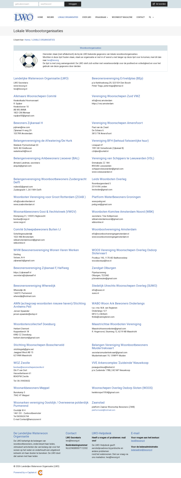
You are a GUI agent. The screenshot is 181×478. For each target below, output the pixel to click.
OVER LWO (86, 17)
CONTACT (140, 17)
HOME (40, 17)
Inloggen (73, 4)
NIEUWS (50, 17)
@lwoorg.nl (138, 440)
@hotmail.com (103, 410)
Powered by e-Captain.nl (29, 472)
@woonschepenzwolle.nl (29, 367)
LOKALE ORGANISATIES (68, 17)
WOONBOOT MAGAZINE (122, 17)
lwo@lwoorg (53, 60)
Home (27, 40)
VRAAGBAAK (101, 17)
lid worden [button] (159, 4)
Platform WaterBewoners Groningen (116, 197)
